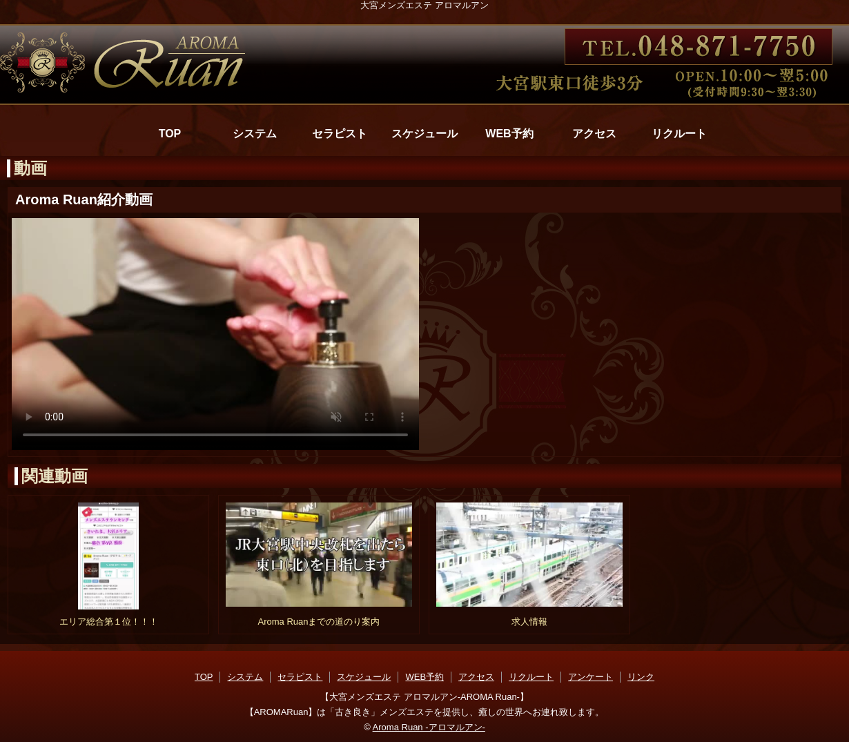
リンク (640, 677)
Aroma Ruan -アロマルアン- (429, 727)
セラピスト (339, 133)
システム (255, 133)
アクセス (594, 133)
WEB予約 (509, 133)
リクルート (679, 133)
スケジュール (424, 133)
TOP (170, 133)
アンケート (590, 677)
